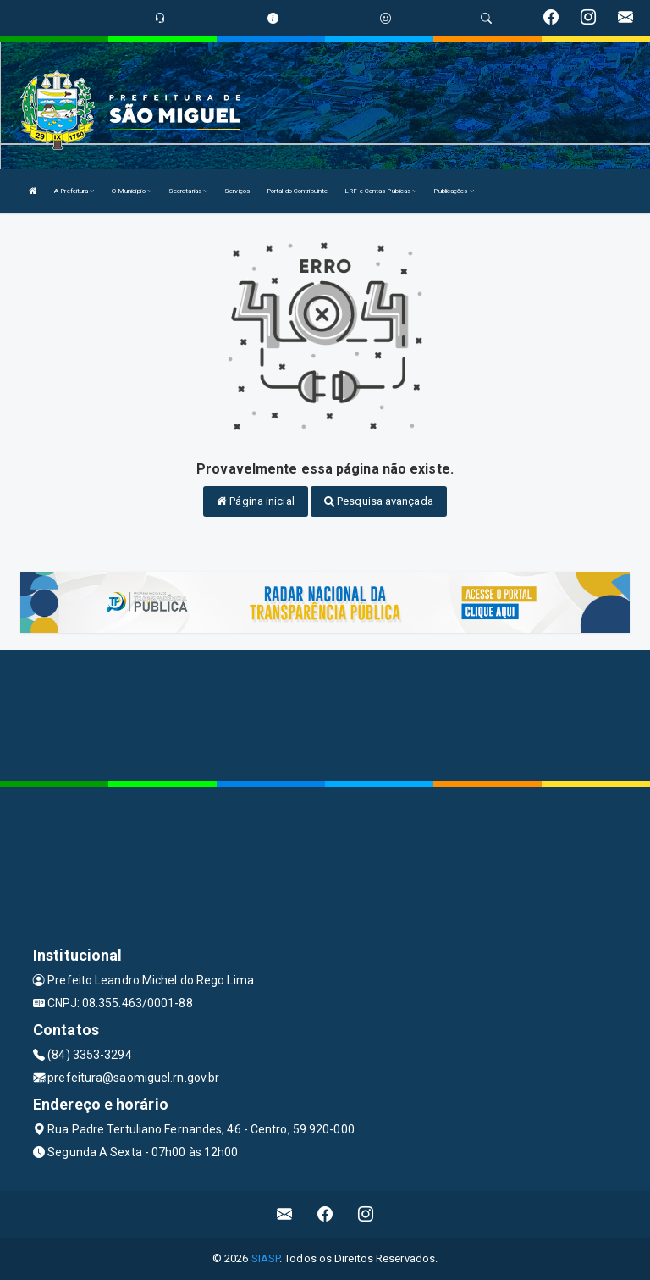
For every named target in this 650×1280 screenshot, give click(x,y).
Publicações (453, 191)
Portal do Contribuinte (297, 191)
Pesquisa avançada (378, 501)
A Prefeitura (74, 191)
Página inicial (256, 501)
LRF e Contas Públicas (380, 191)
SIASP (265, 1258)
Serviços (237, 191)
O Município (131, 191)
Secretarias (187, 191)
